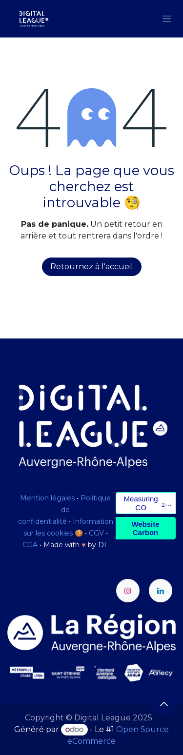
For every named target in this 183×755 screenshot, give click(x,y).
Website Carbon (145, 528)
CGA (30, 544)
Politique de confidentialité (64, 510)
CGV (96, 533)
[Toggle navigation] (167, 18)
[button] (164, 703)
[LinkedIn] (160, 590)
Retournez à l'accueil (91, 266)
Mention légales (47, 498)
